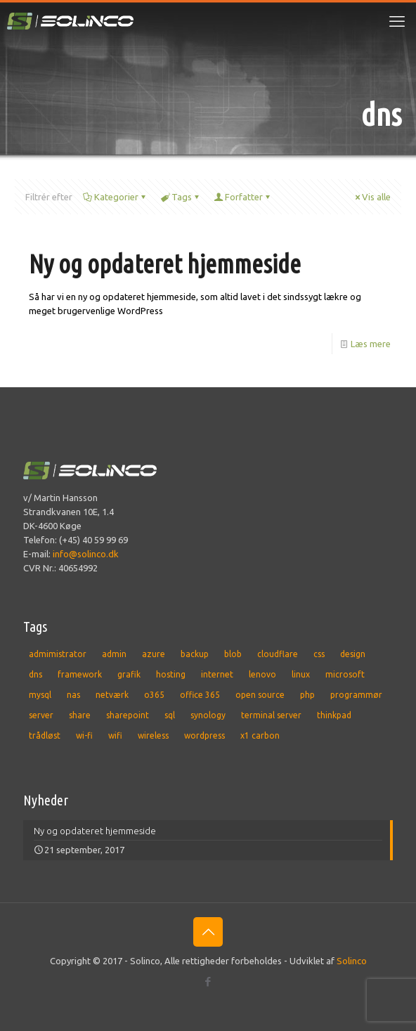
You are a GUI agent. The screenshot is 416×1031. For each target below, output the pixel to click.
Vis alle (372, 197)
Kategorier (115, 197)
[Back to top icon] (208, 932)
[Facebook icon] (208, 981)
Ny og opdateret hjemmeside (165, 263)
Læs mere (371, 344)
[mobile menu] (397, 21)
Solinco (352, 961)
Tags (180, 197)
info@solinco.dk (86, 554)
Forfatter (243, 197)
